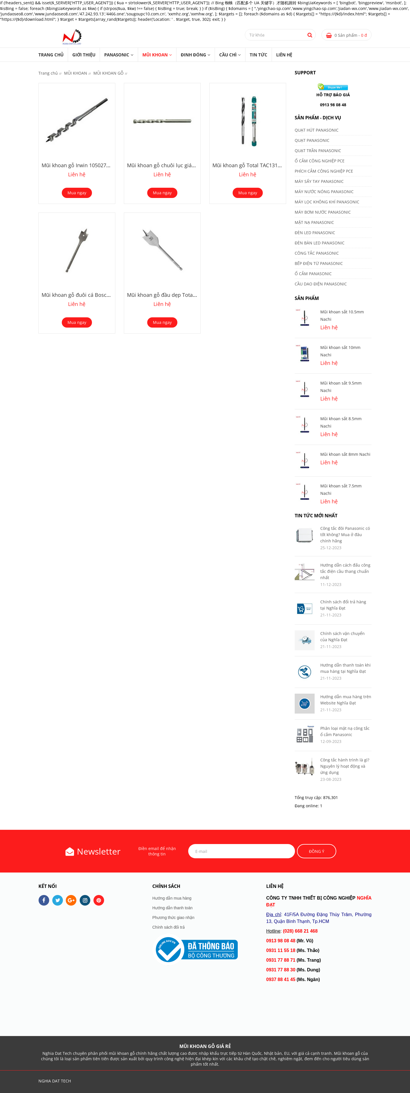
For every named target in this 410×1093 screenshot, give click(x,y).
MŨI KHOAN (155, 55)
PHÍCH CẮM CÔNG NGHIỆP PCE (324, 171)
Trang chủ (50, 55)
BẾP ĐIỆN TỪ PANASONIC (319, 263)
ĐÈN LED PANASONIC (315, 232)
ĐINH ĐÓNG (193, 55)
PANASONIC (116, 55)
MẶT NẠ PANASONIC (314, 222)
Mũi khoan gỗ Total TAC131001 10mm (257, 165)
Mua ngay (76, 192)
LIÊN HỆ (284, 55)
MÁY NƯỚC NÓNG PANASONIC (324, 191)
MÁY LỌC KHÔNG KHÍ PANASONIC (327, 202)
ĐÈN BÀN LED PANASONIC (320, 243)
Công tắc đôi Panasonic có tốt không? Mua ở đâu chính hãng (345, 535)
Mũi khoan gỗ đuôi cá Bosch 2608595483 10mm (99, 294)
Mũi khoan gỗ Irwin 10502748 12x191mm (91, 165)
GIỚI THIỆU (83, 55)
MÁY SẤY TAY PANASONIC (319, 181)
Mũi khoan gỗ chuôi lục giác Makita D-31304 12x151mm (194, 165)
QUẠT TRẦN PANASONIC (318, 150)
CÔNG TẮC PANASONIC (317, 253)
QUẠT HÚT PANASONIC (317, 130)
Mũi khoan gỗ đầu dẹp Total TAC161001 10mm (183, 294)
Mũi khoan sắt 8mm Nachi (345, 454)
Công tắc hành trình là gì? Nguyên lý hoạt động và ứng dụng (344, 766)
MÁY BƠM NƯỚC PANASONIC (323, 212)
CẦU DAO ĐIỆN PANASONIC (321, 284)
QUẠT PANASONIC (312, 140)
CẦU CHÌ (228, 55)
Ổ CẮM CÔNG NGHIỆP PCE (320, 161)
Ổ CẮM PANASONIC (313, 273)
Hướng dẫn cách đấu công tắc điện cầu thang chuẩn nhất (345, 571)
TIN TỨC (258, 55)
